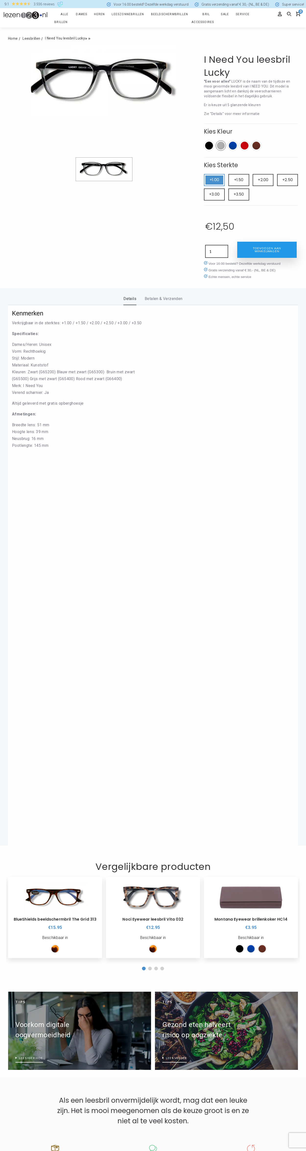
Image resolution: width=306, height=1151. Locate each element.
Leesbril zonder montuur (174, 1038)
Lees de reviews (153, 814)
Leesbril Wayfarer (169, 1028)
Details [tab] (129, 298)
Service (242, 14)
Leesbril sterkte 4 (241, 1037)
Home (13, 38)
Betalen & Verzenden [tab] (164, 298)
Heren (99, 14)
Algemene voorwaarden (175, 892)
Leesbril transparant (98, 951)
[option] (55, 551)
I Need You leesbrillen (99, 1067)
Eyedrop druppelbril (97, 1038)
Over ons (165, 863)
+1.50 (239, 180)
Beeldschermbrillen (169, 14)
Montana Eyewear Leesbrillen (178, 961)
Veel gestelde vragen (25, 903)
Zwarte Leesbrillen (96, 981)
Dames (81, 14)
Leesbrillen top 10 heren (28, 997)
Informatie (93, 863)
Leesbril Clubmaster (171, 1017)
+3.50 (239, 194)
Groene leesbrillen (23, 1064)
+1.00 (214, 180)
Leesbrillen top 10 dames (29, 988)
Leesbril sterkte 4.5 (243, 1047)
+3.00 (214, 194)
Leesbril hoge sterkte (245, 967)
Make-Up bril (164, 1047)
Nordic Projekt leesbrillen (175, 971)
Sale (225, 14)
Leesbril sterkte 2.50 (244, 1007)
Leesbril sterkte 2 (241, 997)
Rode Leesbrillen (95, 961)
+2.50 (287, 180)
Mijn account (19, 892)
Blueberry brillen (94, 1017)
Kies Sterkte (221, 165)
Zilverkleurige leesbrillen (101, 971)
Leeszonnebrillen (128, 14)
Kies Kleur (218, 131)
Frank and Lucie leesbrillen (103, 1047)
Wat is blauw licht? (23, 1027)
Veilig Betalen (93, 873)
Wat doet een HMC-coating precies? (38, 1017)
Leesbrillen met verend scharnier (35, 978)
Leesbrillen (31, 38)
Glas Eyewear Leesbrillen (102, 1057)
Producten (19, 863)
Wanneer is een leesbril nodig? (33, 1007)
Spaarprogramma (22, 883)
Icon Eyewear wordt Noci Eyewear (182, 951)
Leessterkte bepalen (244, 1067)
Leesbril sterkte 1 (241, 978)
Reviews (162, 883)
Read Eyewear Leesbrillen (175, 981)
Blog (158, 903)
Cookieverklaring (95, 883)
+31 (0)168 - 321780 (172, 1103)
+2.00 (263, 180)
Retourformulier (21, 873)
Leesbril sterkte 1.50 (244, 988)
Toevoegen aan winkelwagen (267, 249)
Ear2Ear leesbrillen (96, 1028)
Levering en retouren (99, 903)
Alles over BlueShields (99, 1008)
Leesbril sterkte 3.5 (243, 1027)
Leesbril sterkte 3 (241, 1017)
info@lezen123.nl (169, 1110)
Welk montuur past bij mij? (176, 1057)
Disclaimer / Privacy (98, 892)
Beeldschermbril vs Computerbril (35, 967)
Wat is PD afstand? (24, 1037)
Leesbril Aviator (167, 1008)
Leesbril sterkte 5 (241, 1057)
